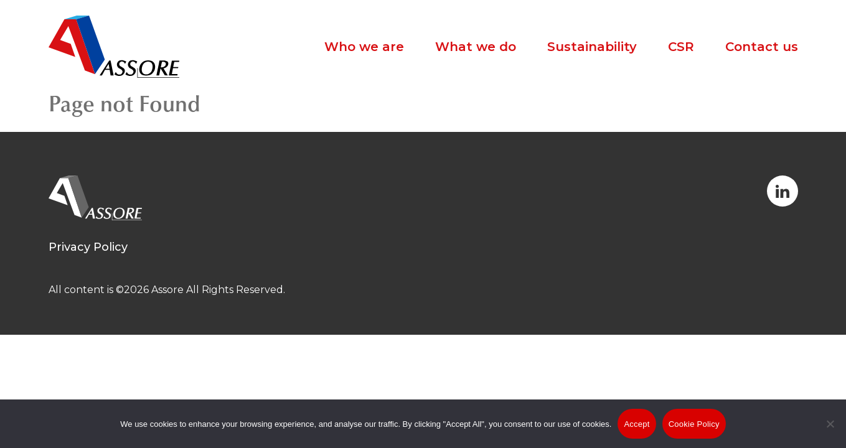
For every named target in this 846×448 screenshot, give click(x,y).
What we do (475, 46)
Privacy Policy (88, 247)
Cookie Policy (694, 424)
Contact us (761, 46)
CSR (681, 46)
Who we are (364, 46)
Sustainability (592, 46)
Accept (636, 424)
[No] (830, 432)
